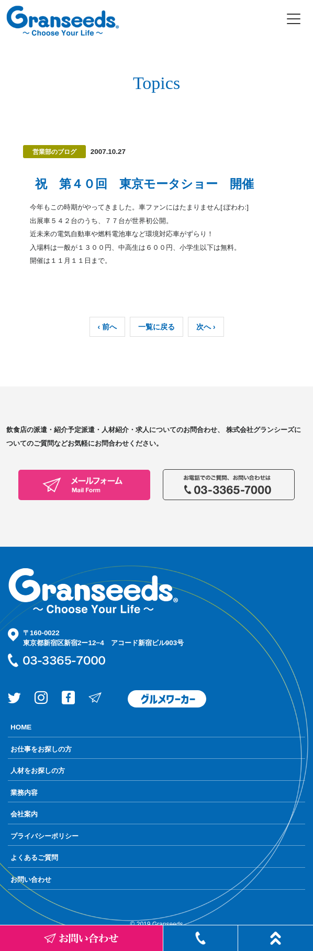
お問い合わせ (30, 879)
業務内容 (24, 793)
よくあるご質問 (34, 857)
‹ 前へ (107, 327)
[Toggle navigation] (293, 19)
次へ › (206, 327)
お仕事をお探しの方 (41, 749)
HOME (20, 727)
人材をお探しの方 (37, 771)
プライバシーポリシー (44, 836)
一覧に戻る (156, 327)
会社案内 (24, 814)
